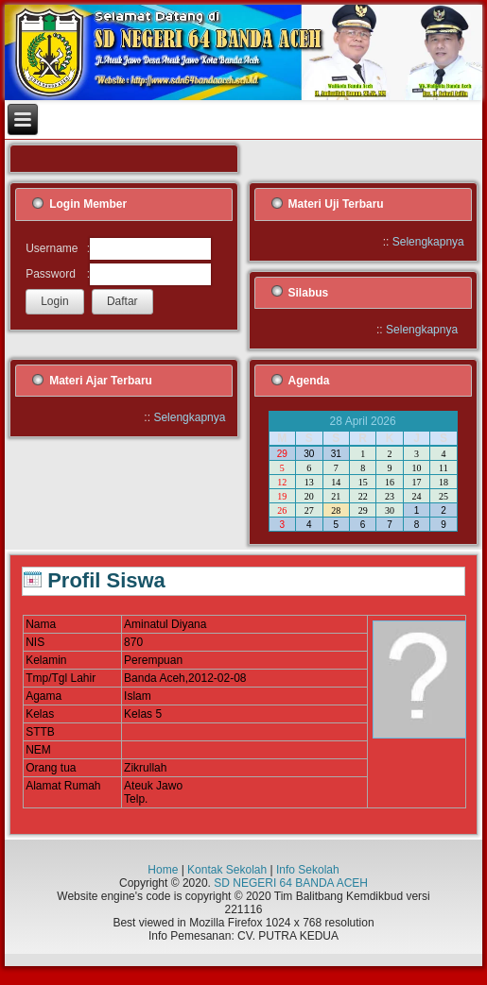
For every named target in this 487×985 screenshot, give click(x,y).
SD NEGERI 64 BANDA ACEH (291, 883)
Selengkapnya (428, 241)
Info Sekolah (307, 869)
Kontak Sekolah (227, 869)
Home (163, 869)
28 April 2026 (363, 421)
